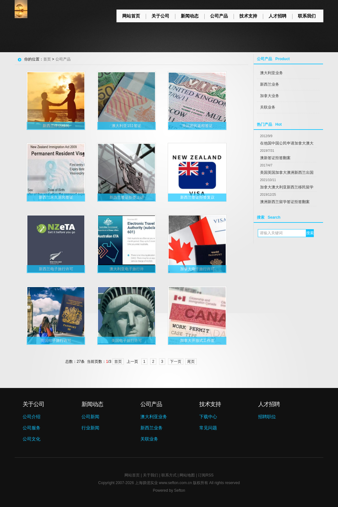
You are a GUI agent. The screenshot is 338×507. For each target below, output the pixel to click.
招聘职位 (267, 416)
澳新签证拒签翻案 (275, 158)
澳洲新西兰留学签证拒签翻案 (285, 202)
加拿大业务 (269, 96)
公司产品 (219, 15)
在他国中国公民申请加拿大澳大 (286, 143)
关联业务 (267, 107)
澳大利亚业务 (271, 73)
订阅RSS (206, 475)
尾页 (191, 361)
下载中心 (208, 416)
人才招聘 (277, 15)
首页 (47, 59)
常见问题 (208, 427)
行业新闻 (90, 427)
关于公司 (160, 15)
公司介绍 (31, 416)
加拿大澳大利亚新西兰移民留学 (286, 187)
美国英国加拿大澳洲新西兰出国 (286, 172)
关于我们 (150, 475)
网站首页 (131, 15)
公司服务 (31, 427)
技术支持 (248, 15)
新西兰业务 (269, 84)
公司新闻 (90, 416)
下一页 (175, 361)
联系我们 (307, 15)
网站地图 (187, 475)
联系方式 (169, 475)
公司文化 (31, 438)
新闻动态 (190, 15)
